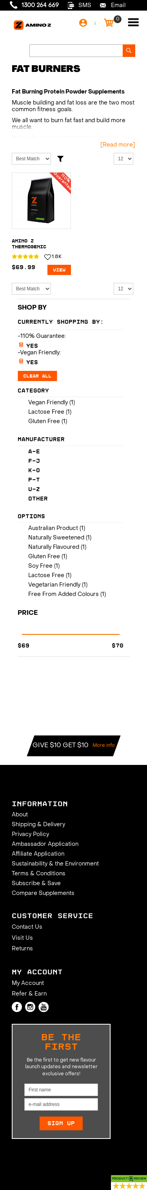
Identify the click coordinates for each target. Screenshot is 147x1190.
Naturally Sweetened (56, 538)
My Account (28, 983)
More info (104, 745)
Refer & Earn (29, 994)
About (20, 815)
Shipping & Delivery (38, 824)
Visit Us (22, 938)
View (59, 270)
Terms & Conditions (38, 873)
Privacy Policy (30, 834)
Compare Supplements (43, 893)
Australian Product (53, 528)
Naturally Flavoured (53, 547)
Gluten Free (44, 421)
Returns (22, 949)
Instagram (30, 1007)
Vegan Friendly (48, 402)
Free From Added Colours (63, 594)
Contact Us (27, 927)
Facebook (17, 1007)
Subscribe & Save (36, 883)
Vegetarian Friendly (54, 585)
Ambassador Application (45, 844)
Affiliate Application (38, 854)
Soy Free (40, 566)
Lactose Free (46, 412)
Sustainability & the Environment (55, 864)
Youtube (43, 1007)
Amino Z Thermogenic (29, 243)
